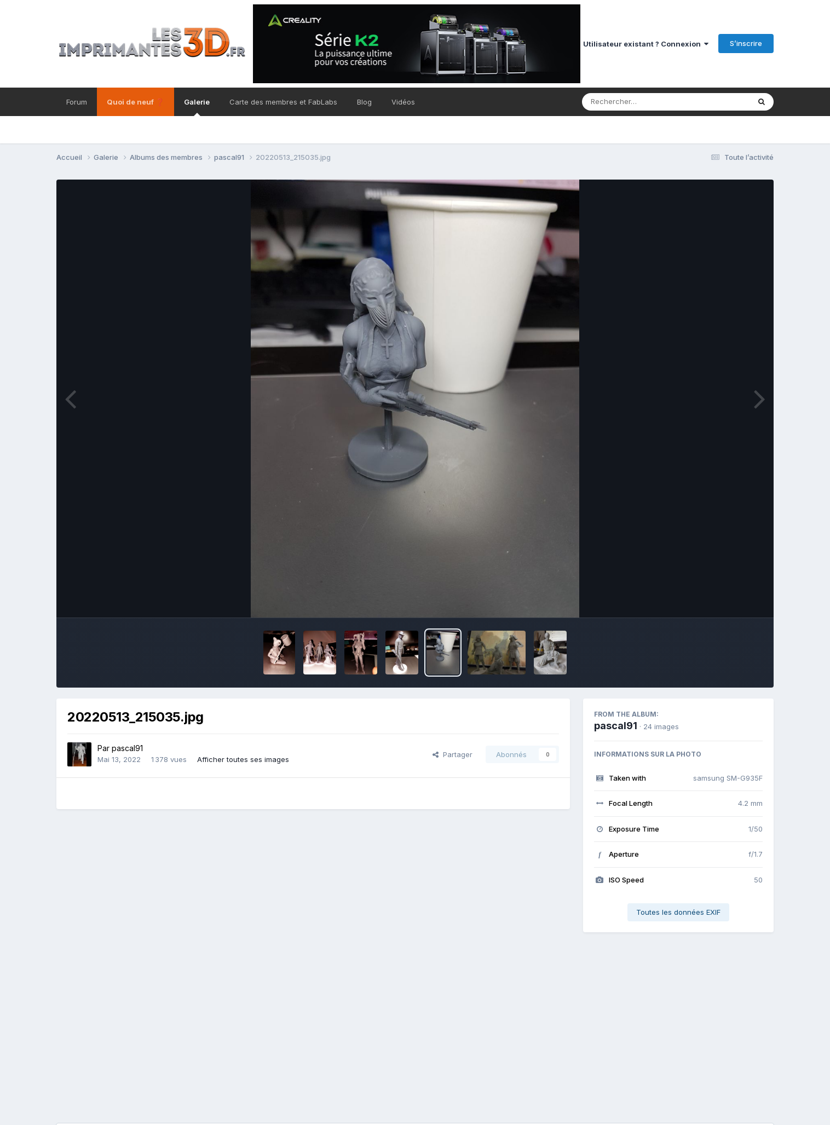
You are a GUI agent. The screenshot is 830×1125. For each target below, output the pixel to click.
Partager (452, 754)
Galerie (197, 106)
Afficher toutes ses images (243, 759)
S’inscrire (746, 43)
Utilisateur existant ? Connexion (645, 43)
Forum (76, 101)
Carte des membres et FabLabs (283, 101)
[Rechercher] (634, 102)
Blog (364, 101)
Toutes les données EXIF (678, 912)
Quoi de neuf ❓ (135, 101)
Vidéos (403, 101)
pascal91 (127, 748)
